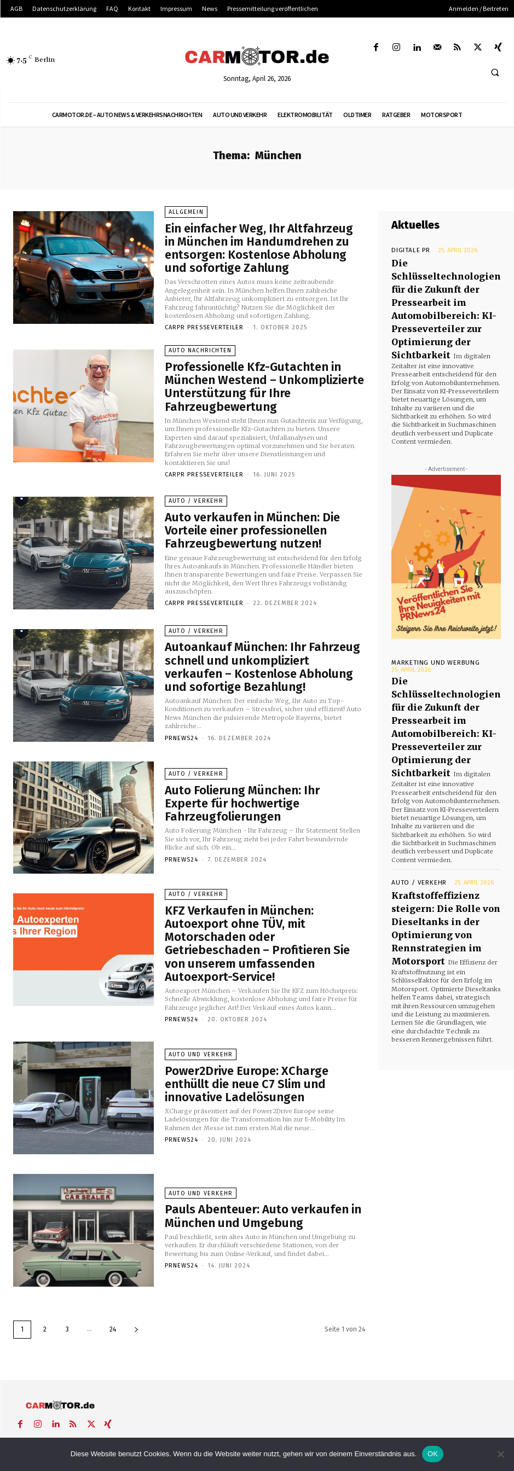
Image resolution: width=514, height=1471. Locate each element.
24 (112, 1292)
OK (433, 1454)
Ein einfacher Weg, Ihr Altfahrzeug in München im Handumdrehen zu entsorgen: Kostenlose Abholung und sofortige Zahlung (264, 247)
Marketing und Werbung (428, 627)
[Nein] (500, 1454)
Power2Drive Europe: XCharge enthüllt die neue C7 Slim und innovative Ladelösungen (260, 1048)
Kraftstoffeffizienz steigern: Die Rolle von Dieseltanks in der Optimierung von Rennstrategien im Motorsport (444, 842)
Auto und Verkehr (199, 1029)
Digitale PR (407, 250)
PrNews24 (181, 708)
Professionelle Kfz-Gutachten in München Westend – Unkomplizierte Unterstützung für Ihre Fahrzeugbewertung (257, 375)
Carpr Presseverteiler (204, 315)
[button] (495, 72)
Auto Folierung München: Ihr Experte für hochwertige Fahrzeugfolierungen (252, 783)
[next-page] (136, 1292)
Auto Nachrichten (199, 349)
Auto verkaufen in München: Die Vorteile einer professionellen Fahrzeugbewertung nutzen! (258, 511)
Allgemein (186, 221)
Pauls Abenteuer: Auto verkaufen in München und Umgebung (264, 1180)
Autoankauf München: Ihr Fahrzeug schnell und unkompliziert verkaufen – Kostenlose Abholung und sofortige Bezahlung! (260, 648)
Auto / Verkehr (194, 486)
